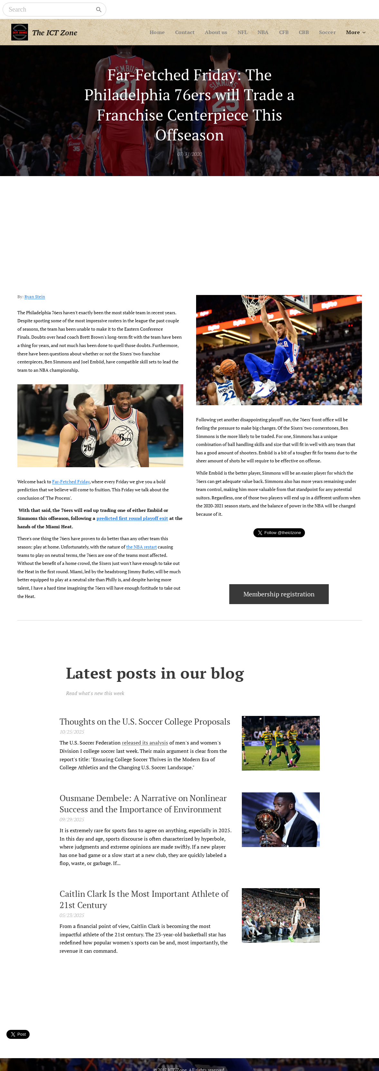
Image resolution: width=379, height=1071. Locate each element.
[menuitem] (152, 32)
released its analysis (145, 742)
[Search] (50, 9)
